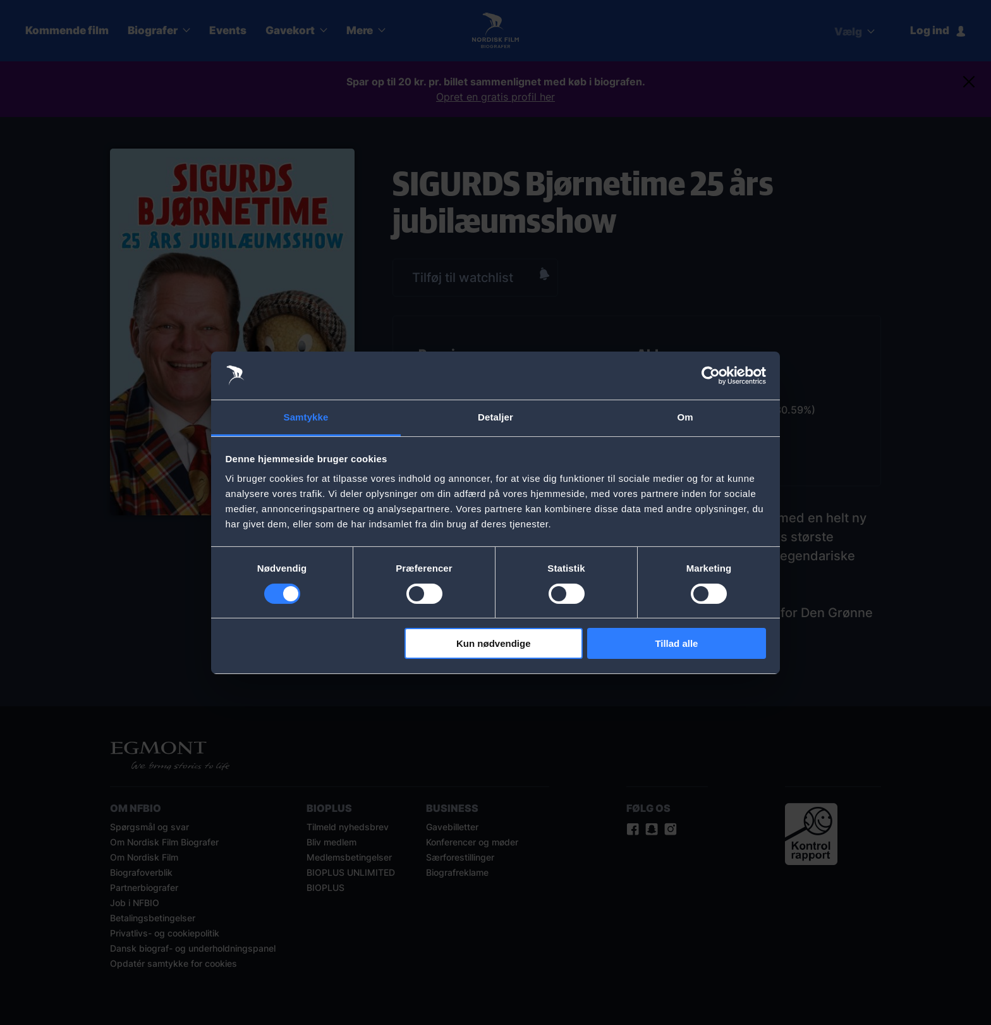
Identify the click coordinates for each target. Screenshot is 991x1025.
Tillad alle (676, 643)
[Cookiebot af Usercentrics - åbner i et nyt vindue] (710, 375)
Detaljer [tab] (495, 417)
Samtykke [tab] (306, 417)
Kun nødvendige (493, 643)
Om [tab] (685, 417)
